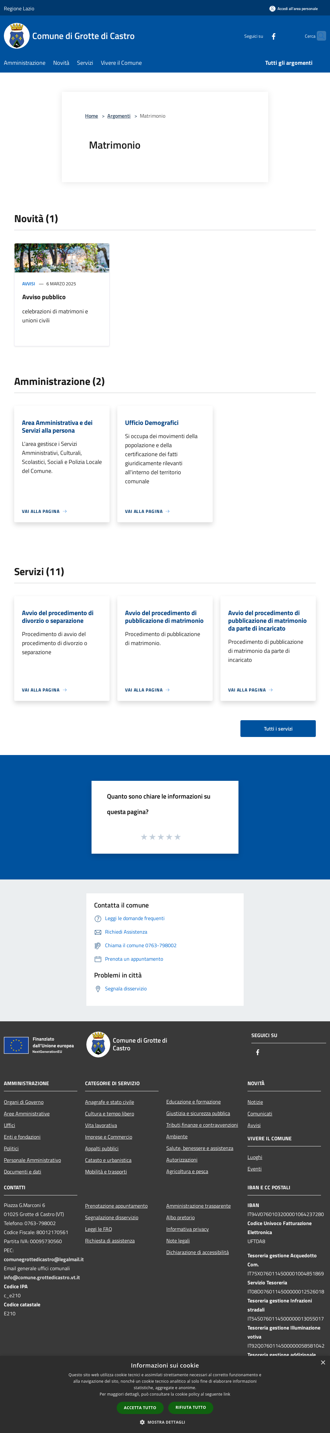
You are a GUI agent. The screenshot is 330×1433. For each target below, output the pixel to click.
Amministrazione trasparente (198, 1206)
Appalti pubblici (102, 1148)
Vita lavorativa (101, 1125)
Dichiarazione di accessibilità (197, 1252)
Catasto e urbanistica (108, 1160)
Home (91, 116)
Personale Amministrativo (32, 1160)
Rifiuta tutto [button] (191, 1407)
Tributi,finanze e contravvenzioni (202, 1125)
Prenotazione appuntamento (116, 1206)
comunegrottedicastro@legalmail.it (44, 1259)
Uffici (9, 1125)
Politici (11, 1148)
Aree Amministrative (27, 1113)
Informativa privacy (187, 1229)
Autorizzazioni (182, 1159)
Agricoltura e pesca (187, 1171)
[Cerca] (318, 36)
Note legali (178, 1240)
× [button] (322, 1362)
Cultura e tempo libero (109, 1113)
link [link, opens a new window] (227, 1394)
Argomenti (119, 116)
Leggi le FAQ (98, 1229)
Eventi (255, 1169)
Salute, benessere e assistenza (199, 1148)
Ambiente (177, 1136)
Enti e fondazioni (22, 1137)
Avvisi (28, 283)
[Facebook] (261, 35)
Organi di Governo (24, 1102)
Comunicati (260, 1113)
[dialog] (165, 1394)
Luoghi (255, 1157)
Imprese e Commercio (108, 1137)
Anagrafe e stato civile (109, 1102)
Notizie (255, 1102)
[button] (165, 1422)
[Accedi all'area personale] (293, 8)
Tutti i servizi (278, 728)
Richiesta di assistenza (110, 1240)
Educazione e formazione (193, 1101)
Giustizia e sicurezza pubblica (198, 1113)
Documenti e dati (22, 1171)
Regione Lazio (19, 8)
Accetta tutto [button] (140, 1407)
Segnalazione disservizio (111, 1217)
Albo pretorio (180, 1217)
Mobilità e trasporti (106, 1171)
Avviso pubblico (44, 297)
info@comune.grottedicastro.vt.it (42, 1277)
